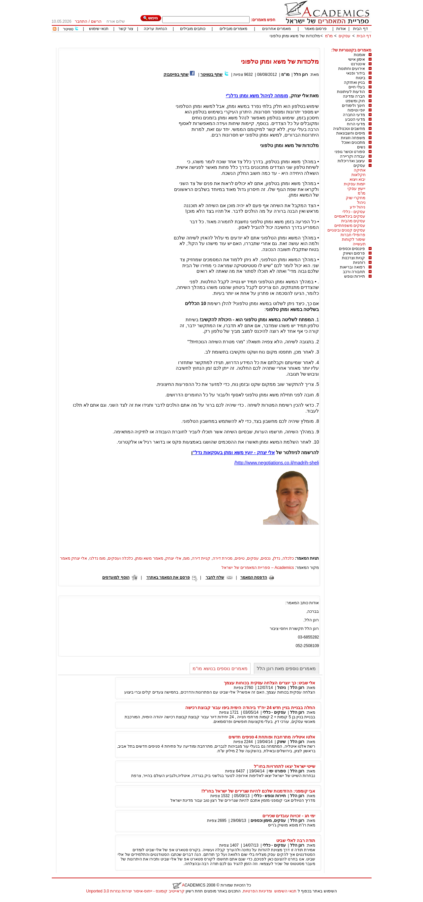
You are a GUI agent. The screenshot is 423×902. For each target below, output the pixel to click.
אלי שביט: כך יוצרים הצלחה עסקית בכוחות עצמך (269, 682)
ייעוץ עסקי (356, 188)
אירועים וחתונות (351, 68)
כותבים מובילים (192, 28)
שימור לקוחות (353, 239)
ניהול (361, 202)
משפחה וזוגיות (353, 138)
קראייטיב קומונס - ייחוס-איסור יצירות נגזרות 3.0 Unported (135, 891)
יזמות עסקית (354, 184)
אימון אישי (356, 59)
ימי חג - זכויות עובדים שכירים (289, 815)
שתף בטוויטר (211, 74)
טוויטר (68, 29)
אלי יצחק (173, 558)
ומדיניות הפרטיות (257, 891)
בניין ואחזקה (354, 82)
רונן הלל (301, 74)
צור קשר (125, 28)
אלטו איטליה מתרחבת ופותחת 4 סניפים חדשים (272, 736)
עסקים (344, 36)
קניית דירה (201, 558)
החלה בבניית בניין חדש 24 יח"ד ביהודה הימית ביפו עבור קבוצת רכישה (250, 707)
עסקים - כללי (354, 211)
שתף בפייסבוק (176, 74)
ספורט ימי (277, 771)
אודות (341, 28)
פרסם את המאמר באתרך (168, 577)
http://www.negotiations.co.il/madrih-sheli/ (276, 462)
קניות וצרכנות (353, 258)
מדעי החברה (354, 114)
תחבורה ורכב (354, 271)
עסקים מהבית (353, 221)
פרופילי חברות (353, 235)
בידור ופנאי (355, 73)
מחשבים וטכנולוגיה (349, 128)
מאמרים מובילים (233, 28)
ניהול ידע (357, 207)
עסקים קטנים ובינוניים (346, 230)
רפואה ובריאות (352, 267)
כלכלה (288, 558)
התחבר (81, 21)
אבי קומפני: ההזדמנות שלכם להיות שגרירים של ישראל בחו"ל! (258, 791)
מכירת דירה (222, 558)
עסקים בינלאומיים (349, 216)
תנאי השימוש (285, 891)
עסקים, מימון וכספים (268, 820)
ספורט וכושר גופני (350, 151)
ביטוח (360, 78)
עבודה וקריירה (352, 156)
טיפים (240, 558)
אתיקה (360, 170)
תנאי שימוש (98, 28)
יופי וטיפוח (356, 110)
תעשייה (359, 244)
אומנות (359, 54)
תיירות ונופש (354, 276)
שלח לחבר (215, 577)
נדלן (276, 558)
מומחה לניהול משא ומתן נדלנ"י (257, 95)
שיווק (281, 741)
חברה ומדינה (354, 96)
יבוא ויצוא (357, 179)
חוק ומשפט (355, 101)
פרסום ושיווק (354, 253)
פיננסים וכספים (352, 248)
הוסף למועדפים (115, 577)
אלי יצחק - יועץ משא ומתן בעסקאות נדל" (234, 452)
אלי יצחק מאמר (73, 558)
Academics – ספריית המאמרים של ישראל (258, 567)
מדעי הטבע (355, 119)
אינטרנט (358, 64)
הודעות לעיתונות (351, 91)
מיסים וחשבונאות (350, 133)
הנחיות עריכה (155, 28)
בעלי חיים (356, 87)
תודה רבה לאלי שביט (295, 840)
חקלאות (358, 174)
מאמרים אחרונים (276, 28)
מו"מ (329, 36)
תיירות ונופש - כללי (270, 795)
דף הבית (360, 28)
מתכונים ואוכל (353, 142)
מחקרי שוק (355, 198)
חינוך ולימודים (353, 105)
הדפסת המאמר (253, 577)
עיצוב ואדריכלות (351, 161)
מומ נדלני (97, 558)
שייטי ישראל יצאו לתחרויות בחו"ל (284, 766)
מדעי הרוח (356, 124)
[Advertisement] (252, 45)
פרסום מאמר (315, 28)
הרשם (96, 21)
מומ (186, 558)
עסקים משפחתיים (349, 225)
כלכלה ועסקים (120, 558)
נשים (361, 147)
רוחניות (359, 262)
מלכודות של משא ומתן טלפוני (295, 36)
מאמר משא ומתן (149, 558)
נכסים (266, 558)
